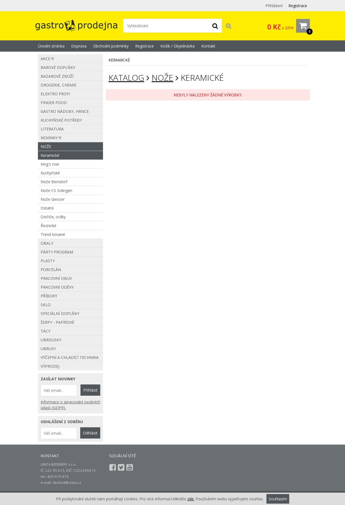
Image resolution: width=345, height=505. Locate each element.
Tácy (45, 331)
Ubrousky (51, 339)
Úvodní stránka (51, 46)
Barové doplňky (58, 67)
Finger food (54, 102)
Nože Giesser (53, 199)
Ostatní (47, 208)
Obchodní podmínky (111, 46)
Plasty (48, 260)
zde (190, 498)
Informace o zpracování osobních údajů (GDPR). (70, 404)
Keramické (50, 155)
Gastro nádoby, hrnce (65, 111)
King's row (50, 164)
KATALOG (126, 77)
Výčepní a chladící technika (70, 357)
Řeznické (48, 225)
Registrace (297, 5)
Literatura (52, 129)
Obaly (47, 243)
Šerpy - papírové (57, 322)
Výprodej (50, 366)
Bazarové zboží (57, 76)
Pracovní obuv (56, 278)
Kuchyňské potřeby (61, 120)
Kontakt (208, 46)
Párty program (57, 252)
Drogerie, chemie (58, 85)
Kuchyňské (50, 172)
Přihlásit (90, 390)
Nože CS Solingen (56, 190)
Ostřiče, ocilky (53, 216)
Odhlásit (90, 433)
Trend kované (53, 234)
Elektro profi (55, 93)
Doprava (79, 46)
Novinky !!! (51, 137)
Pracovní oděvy (57, 287)
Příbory (49, 295)
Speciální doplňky (60, 313)
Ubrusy (48, 348)
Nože (162, 77)
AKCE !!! (47, 58)
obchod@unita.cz (66, 482)
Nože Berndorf (54, 181)
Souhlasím (278, 498)
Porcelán (51, 269)
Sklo (46, 304)
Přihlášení (274, 5)
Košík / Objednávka (177, 46)
